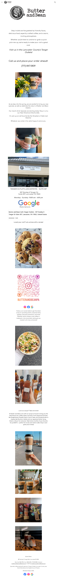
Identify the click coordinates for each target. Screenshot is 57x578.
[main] (28, 37)
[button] (2, 2)
